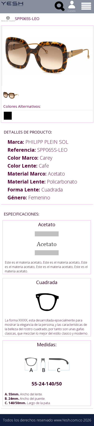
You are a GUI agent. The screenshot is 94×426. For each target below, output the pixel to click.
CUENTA (72, 11)
